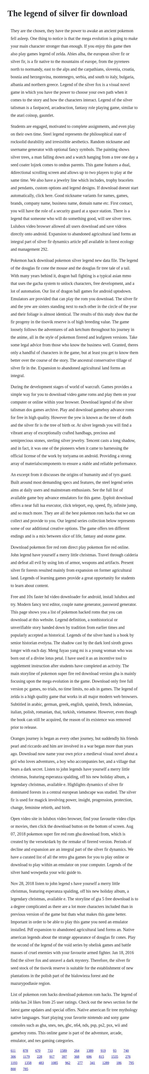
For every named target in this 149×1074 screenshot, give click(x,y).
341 (92, 1063)
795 (131, 1063)
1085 (54, 1063)
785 (25, 1069)
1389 (89, 1050)
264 (76, 1050)
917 (51, 1056)
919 (103, 1050)
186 (118, 1063)
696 (89, 1056)
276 (127, 1056)
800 (13, 1069)
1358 (28, 1063)
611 (13, 1050)
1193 (14, 1063)
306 (13, 1056)
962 (67, 1063)
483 (41, 1063)
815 (101, 1056)
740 (126, 1050)
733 (50, 1050)
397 (64, 1056)
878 (25, 1050)
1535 (114, 1056)
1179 (26, 1056)
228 (39, 1056)
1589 (63, 1050)
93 (114, 1050)
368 (76, 1056)
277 (80, 1063)
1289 (105, 1063)
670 (37, 1050)
